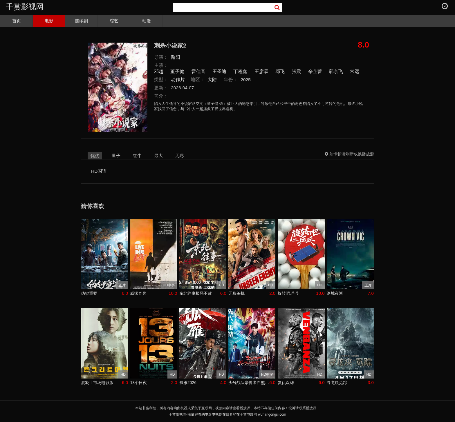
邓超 (158, 71)
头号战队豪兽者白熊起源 (248, 382)
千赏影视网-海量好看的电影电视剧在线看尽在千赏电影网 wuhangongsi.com (227, 414)
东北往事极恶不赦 (195, 293)
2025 (246, 79)
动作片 (178, 79)
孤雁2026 (187, 382)
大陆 (212, 79)
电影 (49, 20)
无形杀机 (236, 293)
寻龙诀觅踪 (337, 382)
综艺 (114, 20)
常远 (354, 71)
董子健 (177, 71)
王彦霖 (261, 71)
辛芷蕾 (315, 71)
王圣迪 (219, 71)
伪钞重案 (89, 293)
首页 (16, 20)
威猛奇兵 (138, 293)
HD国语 (99, 171)
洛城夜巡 (335, 293)
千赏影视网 (25, 6)
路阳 (175, 57)
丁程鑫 (240, 71)
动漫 (146, 20)
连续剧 (81, 20)
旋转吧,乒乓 (288, 293)
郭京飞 (336, 71)
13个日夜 (138, 382)
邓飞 (280, 71)
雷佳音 (198, 71)
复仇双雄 (286, 382)
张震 (296, 71)
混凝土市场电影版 (97, 382)
